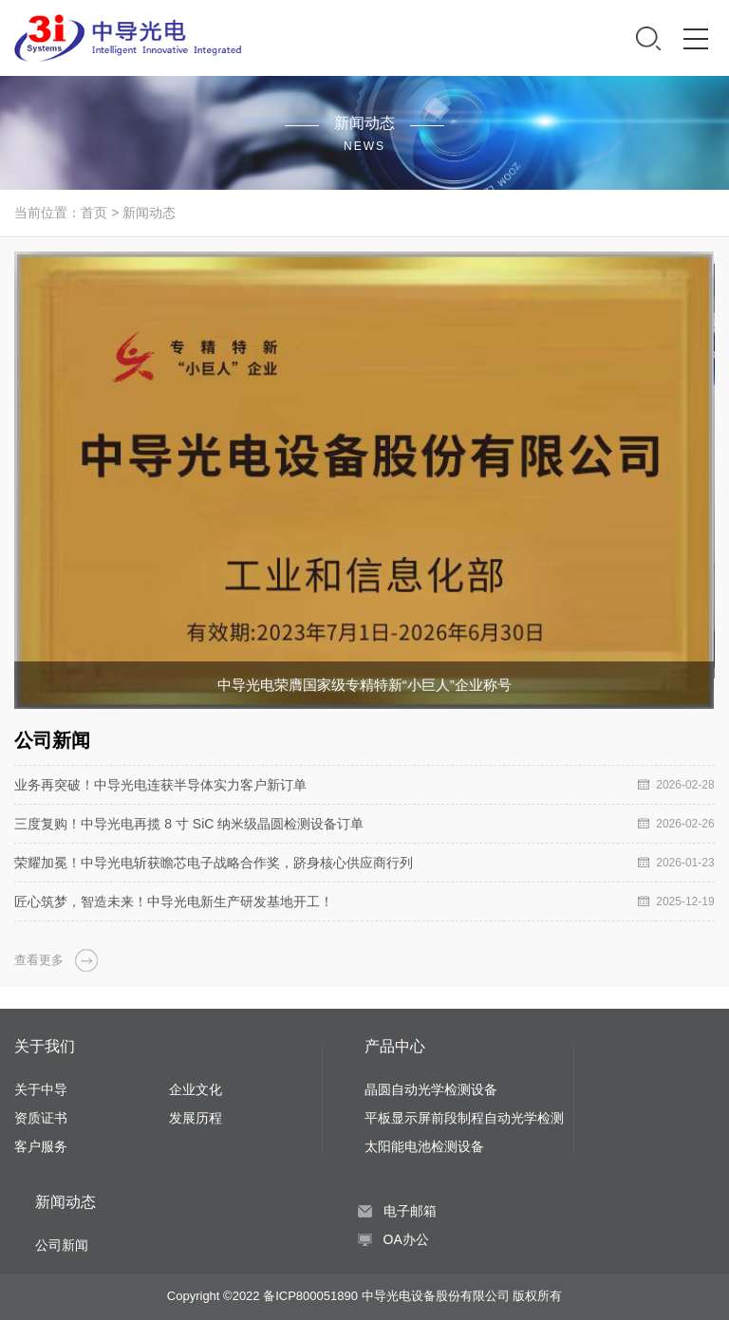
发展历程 (195, 1117)
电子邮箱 (410, 1210)
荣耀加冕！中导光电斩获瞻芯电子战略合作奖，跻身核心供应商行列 (213, 862)
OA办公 (406, 1239)
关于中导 (40, 1089)
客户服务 (40, 1146)
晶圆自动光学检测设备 (430, 1089)
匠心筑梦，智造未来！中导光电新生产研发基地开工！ (173, 901)
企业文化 (195, 1089)
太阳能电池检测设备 (424, 1146)
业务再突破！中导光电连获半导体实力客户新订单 (160, 784)
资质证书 (40, 1117)
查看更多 (39, 960)
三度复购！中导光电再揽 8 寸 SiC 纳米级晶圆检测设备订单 (189, 823)
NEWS (364, 146)
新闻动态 (149, 212)
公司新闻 (61, 1245)
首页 (94, 212)
